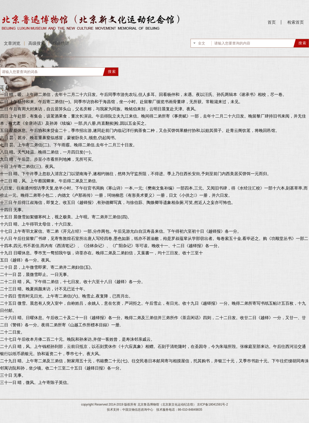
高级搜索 (36, 43)
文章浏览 (12, 43)
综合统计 (61, 43)
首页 (272, 22)
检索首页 (295, 22)
